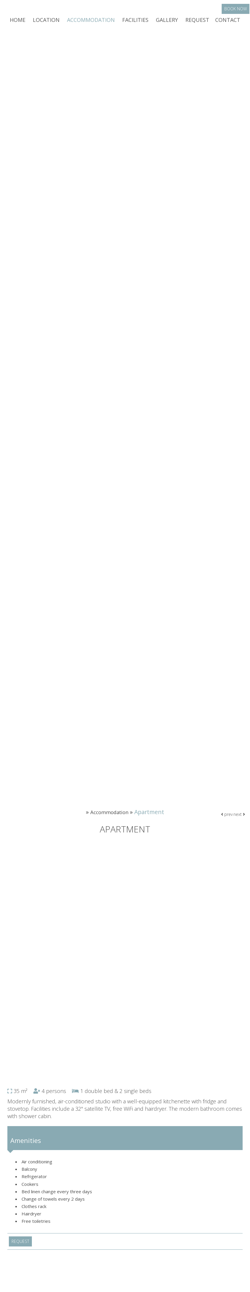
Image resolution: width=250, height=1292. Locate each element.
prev (225, 821)
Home (17, 22)
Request (197, 22)
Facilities (135, 22)
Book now (236, 11)
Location (46, 22)
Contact (227, 22)
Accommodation (91, 22)
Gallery (167, 22)
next (238, 821)
